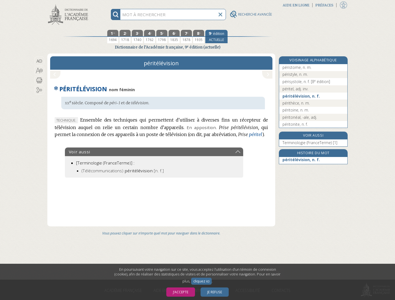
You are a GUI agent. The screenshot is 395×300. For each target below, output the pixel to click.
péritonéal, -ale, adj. (299, 117)
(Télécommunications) (123, 170)
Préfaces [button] (324, 5)
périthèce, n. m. (296, 103)
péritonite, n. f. (295, 124)
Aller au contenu (69, 5)
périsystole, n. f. (306, 81)
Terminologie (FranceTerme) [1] (309, 142)
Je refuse (214, 292)
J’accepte (180, 292)
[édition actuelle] (216, 36)
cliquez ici (201, 281)
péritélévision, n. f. (301, 96)
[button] (39, 61)
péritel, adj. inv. (295, 88)
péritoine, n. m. (295, 110)
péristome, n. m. (296, 67)
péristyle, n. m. (295, 74)
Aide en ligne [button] (296, 5)
